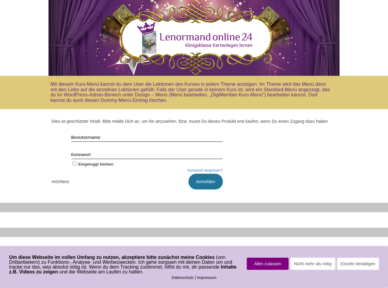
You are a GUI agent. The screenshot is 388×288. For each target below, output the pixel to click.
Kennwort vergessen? (205, 170)
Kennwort (81, 154)
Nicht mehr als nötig (313, 263)
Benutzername (85, 137)
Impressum (206, 277)
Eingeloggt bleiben (92, 164)
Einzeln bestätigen (358, 263)
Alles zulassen (267, 263)
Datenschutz (182, 277)
